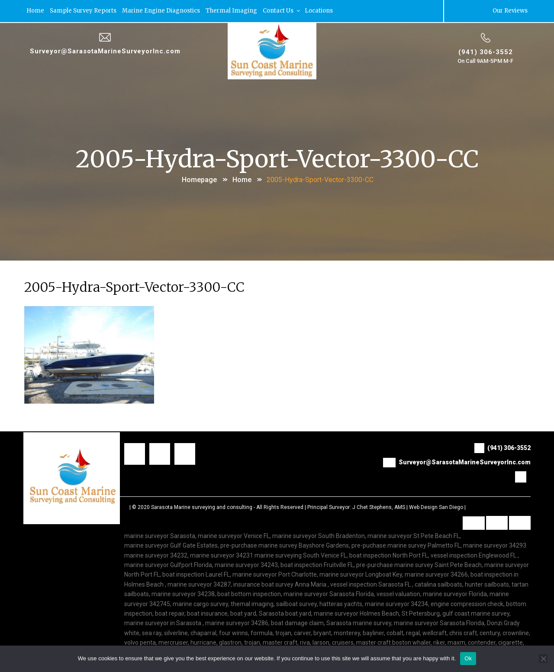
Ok (468, 658)
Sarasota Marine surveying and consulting (201, 507)
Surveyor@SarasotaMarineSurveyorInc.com (105, 51)
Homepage (199, 179)
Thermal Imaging (231, 10)
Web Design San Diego (436, 507)
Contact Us (282, 10)
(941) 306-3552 (485, 51)
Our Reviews (510, 10)
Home (35, 10)
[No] (543, 658)
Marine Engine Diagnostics (161, 10)
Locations (319, 10)
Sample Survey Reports (83, 10)
